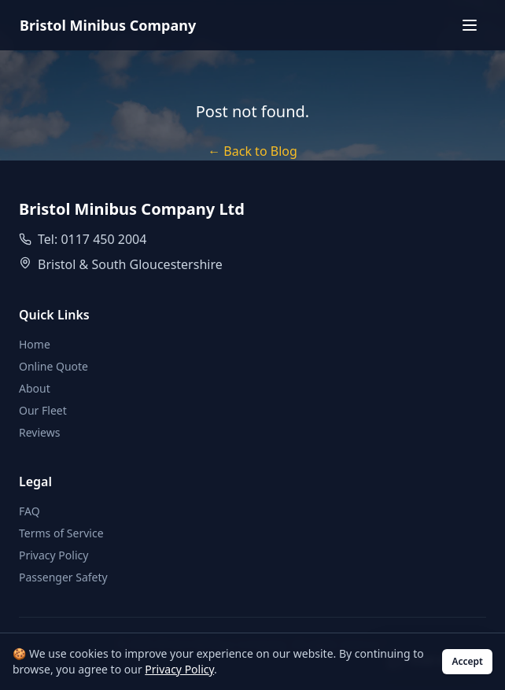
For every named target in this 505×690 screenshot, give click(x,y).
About (34, 388)
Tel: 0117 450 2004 (92, 239)
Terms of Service (61, 533)
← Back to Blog (252, 151)
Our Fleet (43, 410)
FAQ (29, 511)
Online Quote (53, 366)
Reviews (39, 432)
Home (34, 344)
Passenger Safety (63, 577)
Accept (467, 661)
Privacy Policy (53, 555)
